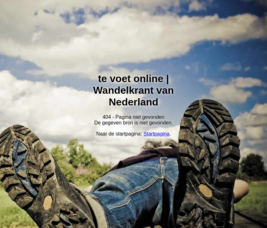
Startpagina (156, 133)
